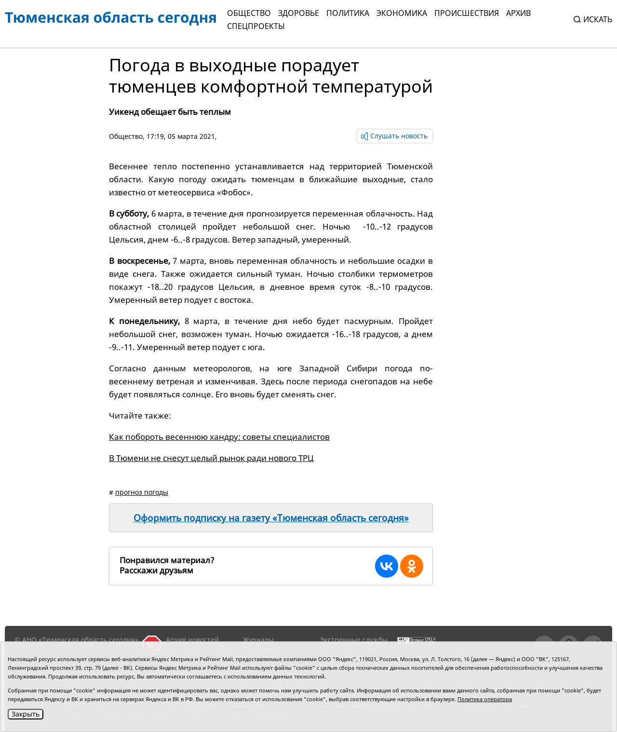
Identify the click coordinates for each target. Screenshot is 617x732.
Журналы (258, 639)
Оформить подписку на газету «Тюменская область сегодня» (271, 518)
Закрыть (26, 713)
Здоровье (298, 13)
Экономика (401, 13)
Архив (518, 13)
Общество (249, 13)
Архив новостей (192, 639)
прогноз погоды (141, 492)
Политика (347, 13)
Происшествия (466, 13)
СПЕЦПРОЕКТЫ (256, 26)
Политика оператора (484, 699)
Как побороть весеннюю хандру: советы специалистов (219, 436)
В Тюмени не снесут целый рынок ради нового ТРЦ (211, 457)
